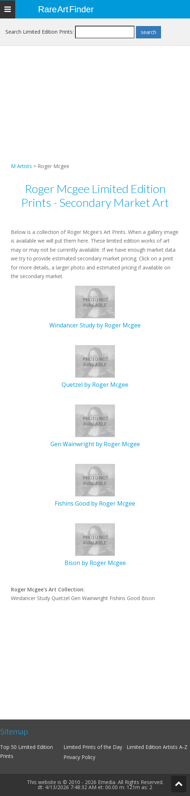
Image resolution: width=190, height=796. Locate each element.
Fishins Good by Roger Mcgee (95, 503)
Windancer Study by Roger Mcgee (95, 325)
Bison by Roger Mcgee (95, 563)
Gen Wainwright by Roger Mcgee (95, 444)
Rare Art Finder (66, 9)
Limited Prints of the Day (92, 746)
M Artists (21, 166)
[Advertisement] (95, 111)
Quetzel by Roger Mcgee (95, 385)
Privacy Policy (79, 757)
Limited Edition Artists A (154, 746)
